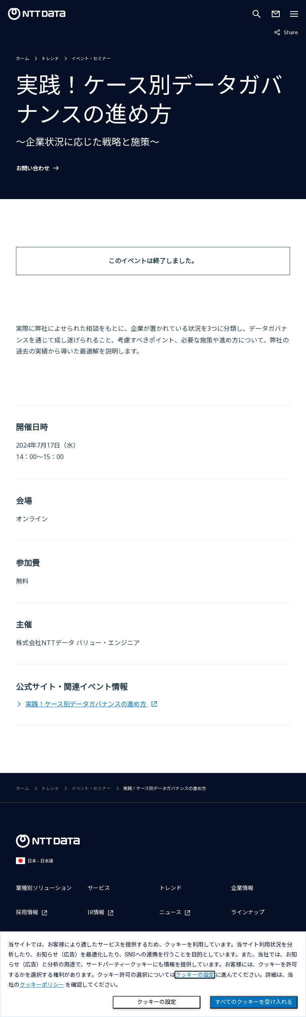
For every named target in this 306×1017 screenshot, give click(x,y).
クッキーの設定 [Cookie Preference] (156, 1002)
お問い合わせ (32, 168)
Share (286, 32)
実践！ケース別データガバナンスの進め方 (87, 704)
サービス (99, 888)
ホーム (22, 58)
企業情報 (242, 888)
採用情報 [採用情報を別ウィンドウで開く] (27, 912)
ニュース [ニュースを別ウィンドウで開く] (170, 912)
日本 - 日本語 (34, 860)
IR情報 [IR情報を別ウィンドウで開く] (96, 912)
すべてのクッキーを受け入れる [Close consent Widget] (253, 1002)
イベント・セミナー (91, 58)
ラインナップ (248, 912)
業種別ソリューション (44, 888)
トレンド (50, 58)
